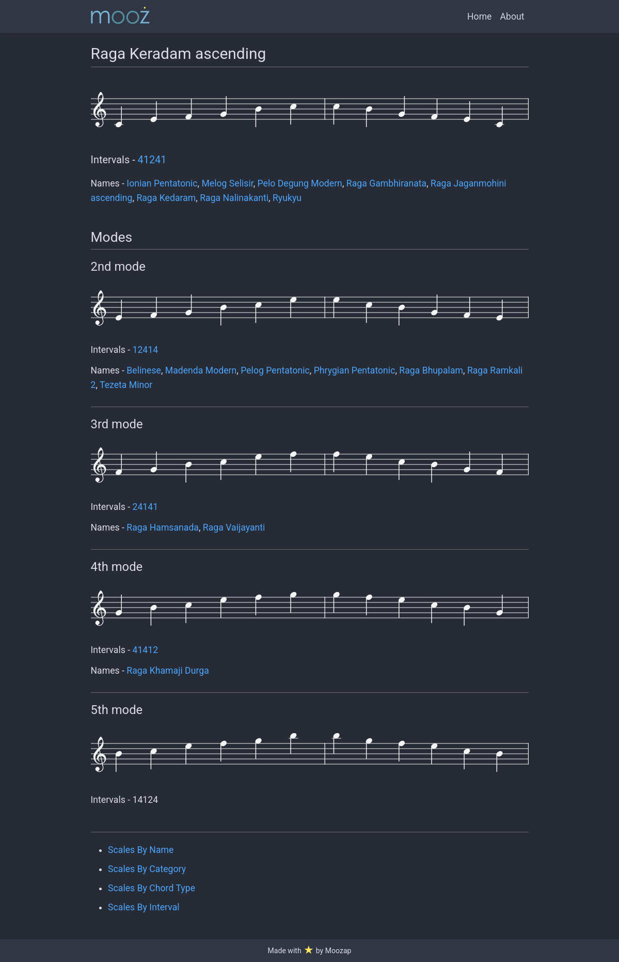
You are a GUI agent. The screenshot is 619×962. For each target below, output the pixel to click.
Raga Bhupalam (431, 370)
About (512, 16)
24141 (145, 507)
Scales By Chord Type (151, 888)
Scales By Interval (143, 907)
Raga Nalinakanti (234, 198)
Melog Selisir (227, 183)
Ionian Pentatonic (161, 183)
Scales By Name (140, 850)
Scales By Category (147, 869)
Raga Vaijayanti (234, 527)
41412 (145, 650)
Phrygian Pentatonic (354, 370)
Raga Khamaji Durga (167, 670)
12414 (145, 350)
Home (479, 16)
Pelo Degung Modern (300, 183)
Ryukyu (287, 198)
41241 (152, 160)
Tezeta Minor (126, 385)
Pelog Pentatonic (275, 370)
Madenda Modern (201, 370)
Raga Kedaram (166, 198)
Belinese (143, 370)
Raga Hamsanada (162, 527)
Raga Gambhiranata (386, 183)
